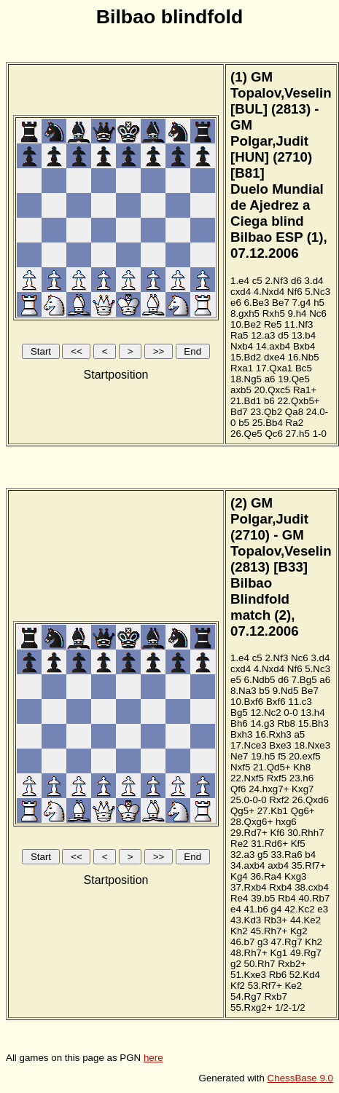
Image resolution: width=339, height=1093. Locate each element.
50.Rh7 (260, 963)
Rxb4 (280, 887)
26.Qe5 (246, 433)
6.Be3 (257, 302)
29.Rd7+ (249, 832)
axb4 (278, 865)
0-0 (290, 712)
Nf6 (295, 291)
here (153, 1057)
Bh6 (239, 723)
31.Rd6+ (269, 843)
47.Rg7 (287, 941)
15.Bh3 (313, 723)
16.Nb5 (303, 357)
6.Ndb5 (260, 679)
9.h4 (297, 313)
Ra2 (294, 422)
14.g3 (262, 723)
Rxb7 (276, 996)
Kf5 (298, 843)
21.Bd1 (245, 400)
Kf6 (277, 832)
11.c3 (300, 701)
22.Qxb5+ (298, 400)
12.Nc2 (265, 712)
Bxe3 (280, 745)
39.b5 (263, 898)
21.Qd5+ (272, 767)
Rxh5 (273, 313)
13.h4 (312, 712)
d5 (283, 335)
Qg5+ (242, 810)
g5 (262, 854)
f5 (282, 756)
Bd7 (239, 411)
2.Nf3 (276, 280)
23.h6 (301, 778)
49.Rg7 (306, 952)
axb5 (241, 389)
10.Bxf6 (246, 701)
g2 (235, 963)
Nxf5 (240, 767)
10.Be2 (245, 324)
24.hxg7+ (269, 789)
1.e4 (239, 280)
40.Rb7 (314, 898)
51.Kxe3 (248, 974)
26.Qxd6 (310, 799)
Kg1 (278, 952)
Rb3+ (275, 920)
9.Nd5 (286, 690)
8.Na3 (243, 690)
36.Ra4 (265, 876)
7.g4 (301, 302)
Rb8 (286, 723)
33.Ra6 (287, 854)
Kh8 (302, 767)
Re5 (272, 324)
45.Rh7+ (268, 931)
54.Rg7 (246, 996)
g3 (262, 941)
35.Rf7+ (309, 865)
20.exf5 (305, 756)
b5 (243, 422)
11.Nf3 (298, 324)
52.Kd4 (304, 974)
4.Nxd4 (269, 291)
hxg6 (286, 821)
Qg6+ (303, 810)
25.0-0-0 (248, 799)
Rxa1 (241, 368)
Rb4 (286, 898)
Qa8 (294, 411)
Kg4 (239, 876)
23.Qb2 (266, 411)
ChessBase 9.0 (300, 1078)
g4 (276, 909)
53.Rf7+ (265, 985)
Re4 (239, 898)
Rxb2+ (292, 963)
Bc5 (303, 368)
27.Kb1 (272, 810)
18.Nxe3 (312, 745)
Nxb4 (241, 346)
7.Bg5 (304, 679)
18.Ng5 (246, 379)
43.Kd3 (245, 920)
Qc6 (273, 433)
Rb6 (278, 974)
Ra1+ (304, 389)
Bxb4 (304, 346)
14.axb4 (273, 346)
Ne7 (239, 756)
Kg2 (299, 931)
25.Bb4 (267, 422)
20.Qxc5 (272, 389)
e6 (235, 302)
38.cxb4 (312, 887)
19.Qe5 (294, 379)
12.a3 (263, 335)
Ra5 (239, 335)
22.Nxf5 (247, 778)
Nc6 (318, 313)
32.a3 (242, 854)
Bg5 (239, 712)
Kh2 (239, 931)
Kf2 (237, 985)
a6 (270, 379)
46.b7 (242, 941)
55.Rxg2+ (251, 1007)
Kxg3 (295, 876)
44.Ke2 (305, 920)
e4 (235, 909)
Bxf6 (276, 701)
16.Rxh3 (273, 734)
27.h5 (298, 433)
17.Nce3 (248, 745)
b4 (310, 854)
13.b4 (304, 335)
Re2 (239, 843)
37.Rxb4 (248, 887)
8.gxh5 (245, 313)
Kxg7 (302, 789)
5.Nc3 (317, 291)
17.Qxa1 (274, 368)
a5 (299, 734)
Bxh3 (241, 734)
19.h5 (263, 756)
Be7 (280, 302)
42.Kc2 (299, 909)
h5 (318, 302)
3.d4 (314, 280)
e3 (322, 909)
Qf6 (238, 789)
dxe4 (274, 357)
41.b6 (256, 909)
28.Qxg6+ (251, 821)
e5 (235, 679)
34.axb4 (247, 865)
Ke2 (293, 985)
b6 (269, 400)
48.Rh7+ (249, 952)
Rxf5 (277, 778)
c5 (257, 280)
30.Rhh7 (305, 832)
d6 (296, 280)
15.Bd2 (245, 357)
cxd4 (240, 291)
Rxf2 (279, 799)
